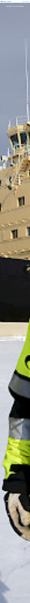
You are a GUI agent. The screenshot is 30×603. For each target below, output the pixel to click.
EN (23, 1)
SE (22, 1)
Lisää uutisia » (27, 1)
